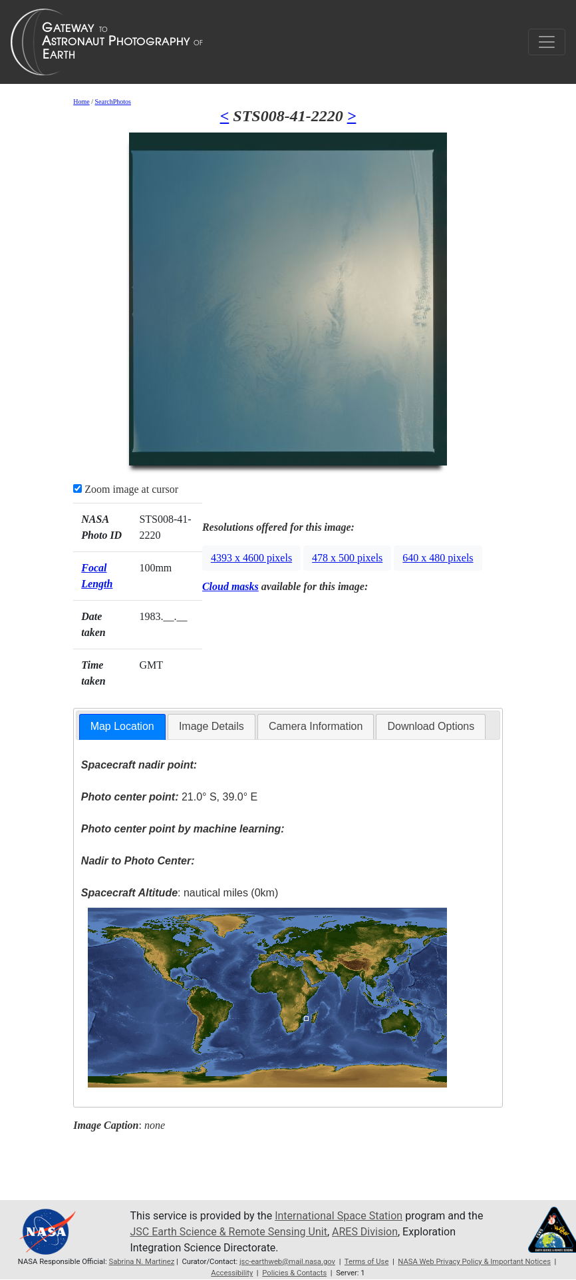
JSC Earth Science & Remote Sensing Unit (228, 1231)
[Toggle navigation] (546, 42)
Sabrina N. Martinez (141, 1261)
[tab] (122, 727)
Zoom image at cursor (125, 489)
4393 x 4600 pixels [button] (251, 557)
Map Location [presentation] (122, 726)
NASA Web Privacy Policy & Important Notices (474, 1261)
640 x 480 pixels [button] (437, 557)
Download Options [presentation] (430, 726)
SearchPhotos (113, 101)
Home (81, 101)
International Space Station (338, 1215)
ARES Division (365, 1231)
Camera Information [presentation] (315, 726)
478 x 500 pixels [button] (347, 557)
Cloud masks (230, 586)
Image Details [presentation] (211, 726)
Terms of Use (367, 1261)
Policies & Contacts (294, 1273)
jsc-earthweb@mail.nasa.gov (287, 1261)
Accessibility (232, 1273)
